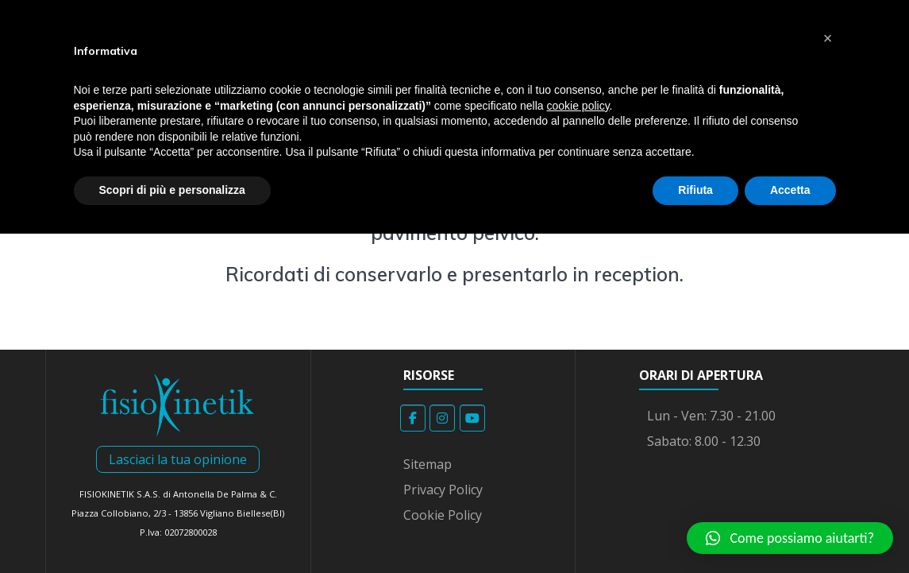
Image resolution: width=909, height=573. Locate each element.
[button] (790, 538)
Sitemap (427, 464)
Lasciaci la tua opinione (178, 459)
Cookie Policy (442, 515)
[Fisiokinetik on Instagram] (442, 418)
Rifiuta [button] (695, 190)
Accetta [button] (790, 190)
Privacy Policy (443, 489)
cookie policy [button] (577, 105)
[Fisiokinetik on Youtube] (472, 418)
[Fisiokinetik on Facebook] (413, 418)
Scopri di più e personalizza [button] (172, 190)
